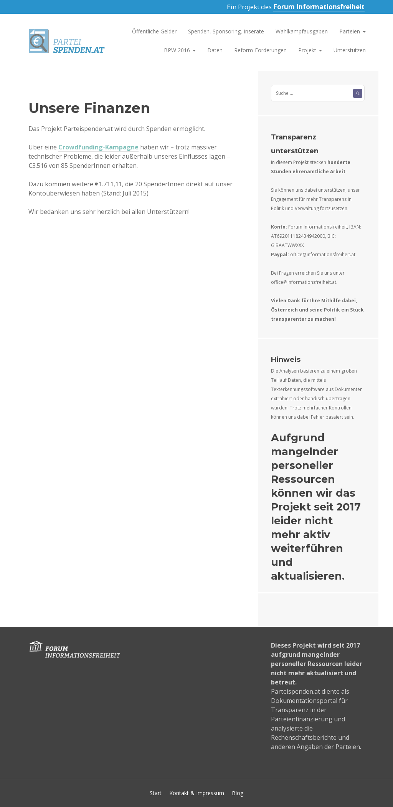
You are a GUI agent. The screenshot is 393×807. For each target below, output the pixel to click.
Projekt (307, 50)
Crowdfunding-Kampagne (98, 147)
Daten (215, 50)
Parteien (349, 31)
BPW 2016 (177, 50)
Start (156, 793)
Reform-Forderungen (260, 50)
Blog (237, 793)
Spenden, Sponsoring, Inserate (226, 31)
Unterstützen (350, 50)
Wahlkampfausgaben (302, 31)
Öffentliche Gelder (154, 31)
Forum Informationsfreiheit (319, 6)
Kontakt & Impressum (196, 793)
